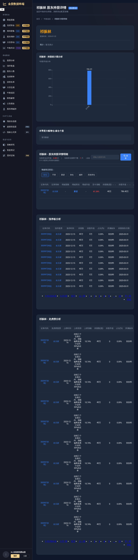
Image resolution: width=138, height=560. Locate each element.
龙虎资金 (16, 25)
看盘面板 (9, 20)
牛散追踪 (9, 93)
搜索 (125, 157)
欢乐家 (55, 191)
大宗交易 (9, 87)
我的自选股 (9, 121)
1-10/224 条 (50, 296)
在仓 (45, 175)
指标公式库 (16, 132)
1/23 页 (63, 296)
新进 (63, 175)
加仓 (72, 175)
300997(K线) (45, 191)
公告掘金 (9, 103)
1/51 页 (63, 541)
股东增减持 (9, 109)
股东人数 (9, 71)
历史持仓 (91, 175)
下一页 (128, 296)
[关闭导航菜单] (2, 9)
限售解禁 (9, 98)
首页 (38, 19)
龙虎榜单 (9, 77)
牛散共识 (16, 48)
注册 (25, 556)
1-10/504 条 (50, 541)
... (114, 296)
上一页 (82, 296)
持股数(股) (109, 184)
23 (120, 296)
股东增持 (16, 36)
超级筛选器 (16, 127)
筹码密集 (16, 31)
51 (120, 541)
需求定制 (16, 155)
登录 (15, 556)
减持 (80, 175)
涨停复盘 (9, 66)
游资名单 (9, 82)
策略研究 (9, 145)
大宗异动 (16, 42)
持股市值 (125, 184)
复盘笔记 (9, 150)
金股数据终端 (13, 4)
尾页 (129, 299)
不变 (54, 175)
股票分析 (9, 60)
